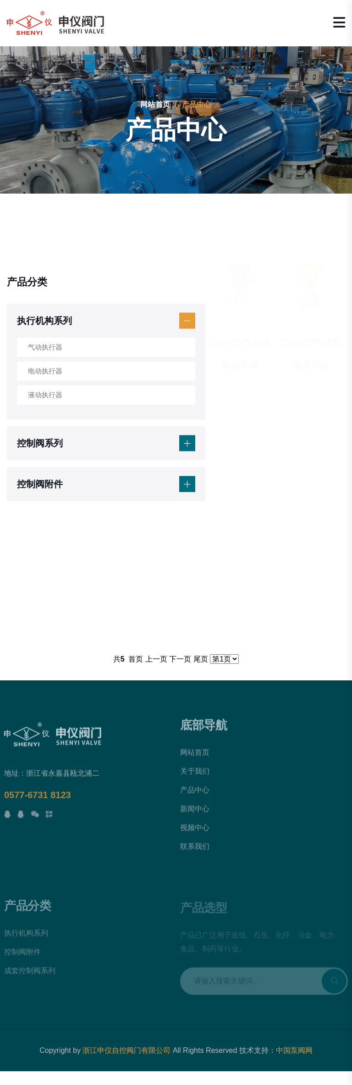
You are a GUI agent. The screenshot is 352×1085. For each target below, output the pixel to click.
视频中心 (194, 832)
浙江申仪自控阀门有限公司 (126, 1050)
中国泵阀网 (294, 1050)
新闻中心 (194, 814)
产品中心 (194, 795)
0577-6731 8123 (37, 799)
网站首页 (155, 104)
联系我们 (194, 851)
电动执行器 (45, 371)
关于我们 (194, 776)
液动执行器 (45, 395)
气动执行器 (45, 347)
